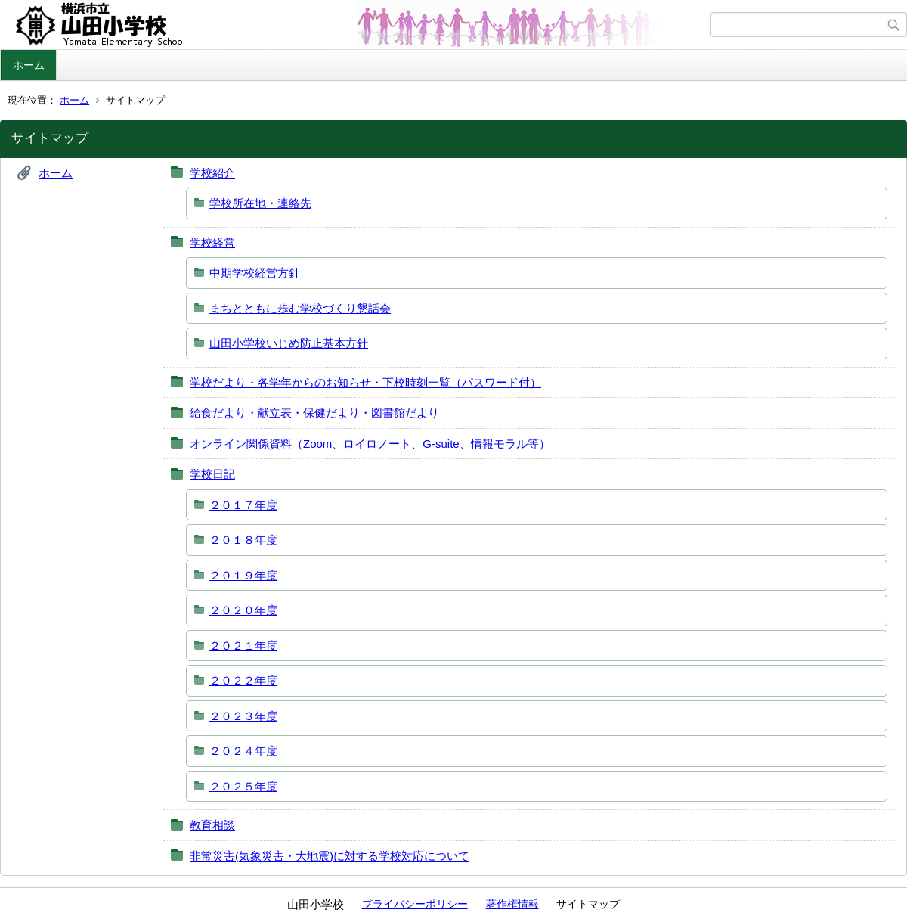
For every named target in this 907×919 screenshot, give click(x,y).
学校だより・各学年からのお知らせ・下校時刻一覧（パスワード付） (365, 382)
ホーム (29, 65)
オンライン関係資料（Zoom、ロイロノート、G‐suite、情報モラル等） (370, 443)
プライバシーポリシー (415, 904)
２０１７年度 (243, 504)
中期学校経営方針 (254, 272)
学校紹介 (212, 172)
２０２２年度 (243, 680)
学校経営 (212, 242)
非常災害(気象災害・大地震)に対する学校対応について (329, 855)
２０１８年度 (243, 539)
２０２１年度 (243, 645)
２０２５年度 (243, 786)
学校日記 (212, 473)
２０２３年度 (243, 715)
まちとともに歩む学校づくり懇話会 (300, 308)
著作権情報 (512, 904)
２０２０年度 (243, 610)
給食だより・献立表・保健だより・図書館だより (314, 412)
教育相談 (212, 824)
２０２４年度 (243, 750)
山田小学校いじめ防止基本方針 (288, 343)
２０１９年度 (243, 575)
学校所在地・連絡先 (260, 203)
